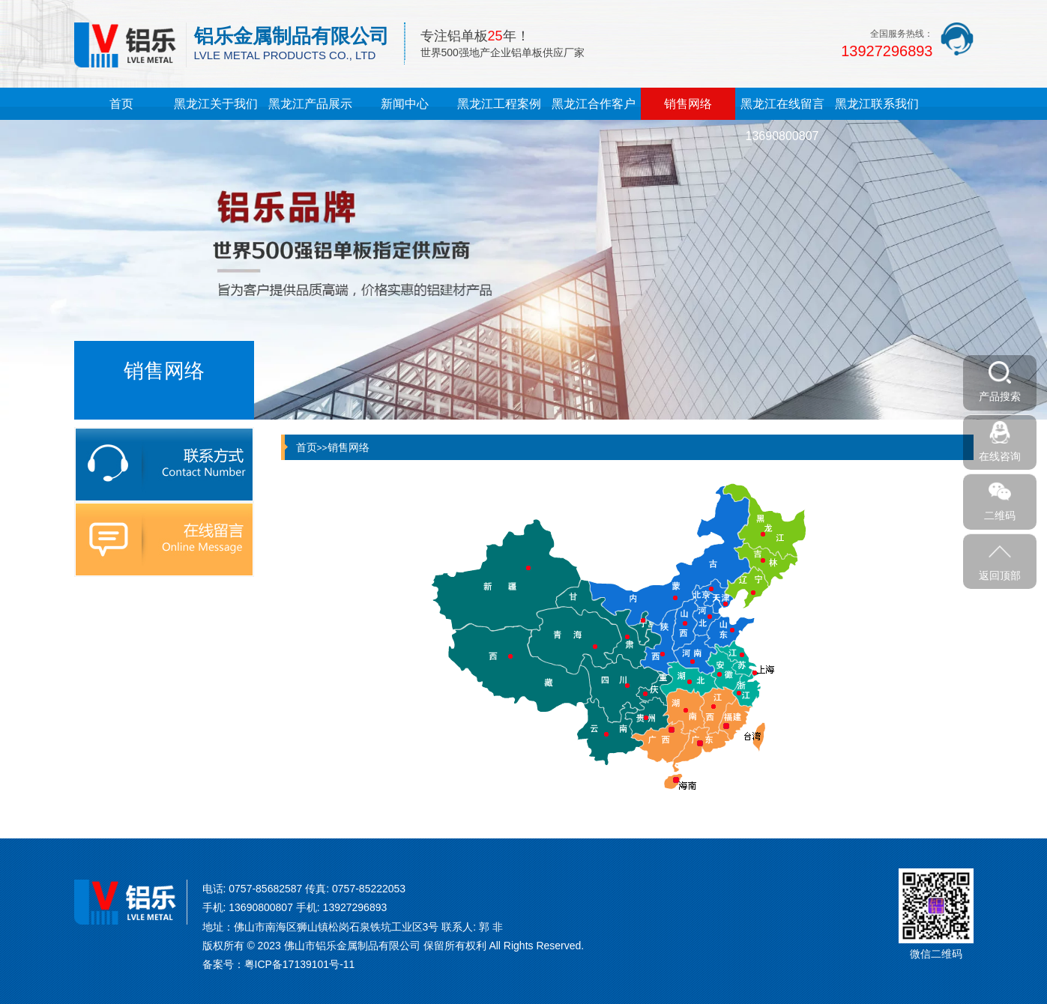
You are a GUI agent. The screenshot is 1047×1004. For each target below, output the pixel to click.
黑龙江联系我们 (877, 103)
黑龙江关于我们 (216, 103)
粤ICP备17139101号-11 (299, 964)
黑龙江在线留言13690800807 (782, 119)
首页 (121, 103)
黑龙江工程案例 (499, 103)
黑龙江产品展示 (310, 103)
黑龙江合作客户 (594, 103)
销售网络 (688, 103)
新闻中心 (405, 103)
